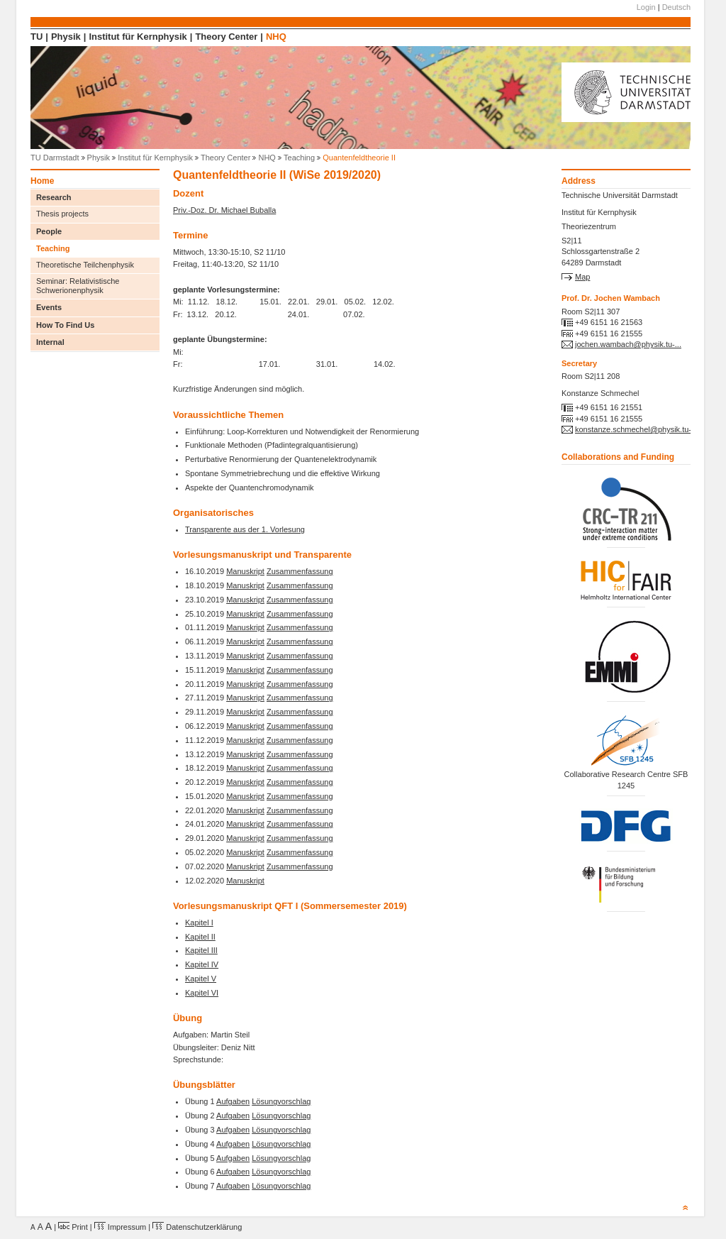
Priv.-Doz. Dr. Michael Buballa (224, 210)
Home (42, 181)
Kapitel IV (201, 964)
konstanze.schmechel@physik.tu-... (636, 429)
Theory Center (226, 36)
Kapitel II (200, 936)
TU (36, 36)
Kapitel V (200, 978)
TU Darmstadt (54, 157)
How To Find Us (65, 325)
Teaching (299, 157)
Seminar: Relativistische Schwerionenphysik (77, 285)
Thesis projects (62, 213)
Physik (66, 36)
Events (49, 307)
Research (54, 197)
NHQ (276, 36)
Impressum (120, 1227)
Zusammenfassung (300, 571)
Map (582, 276)
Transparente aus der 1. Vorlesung (245, 529)
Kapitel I (199, 922)
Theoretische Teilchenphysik (85, 264)
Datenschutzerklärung (197, 1227)
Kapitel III (201, 950)
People (49, 231)
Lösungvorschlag (281, 1101)
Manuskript (245, 571)
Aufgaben (233, 1101)
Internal (50, 342)
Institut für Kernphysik (137, 36)
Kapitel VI (201, 993)
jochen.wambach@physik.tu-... (628, 344)
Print (73, 1227)
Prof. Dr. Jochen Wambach (611, 298)
